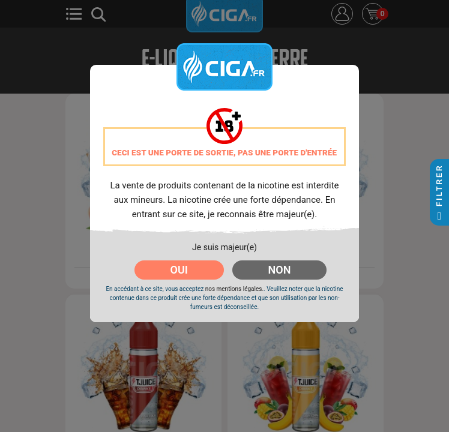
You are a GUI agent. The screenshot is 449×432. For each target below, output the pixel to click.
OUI (179, 269)
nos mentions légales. (234, 289)
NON (279, 269)
